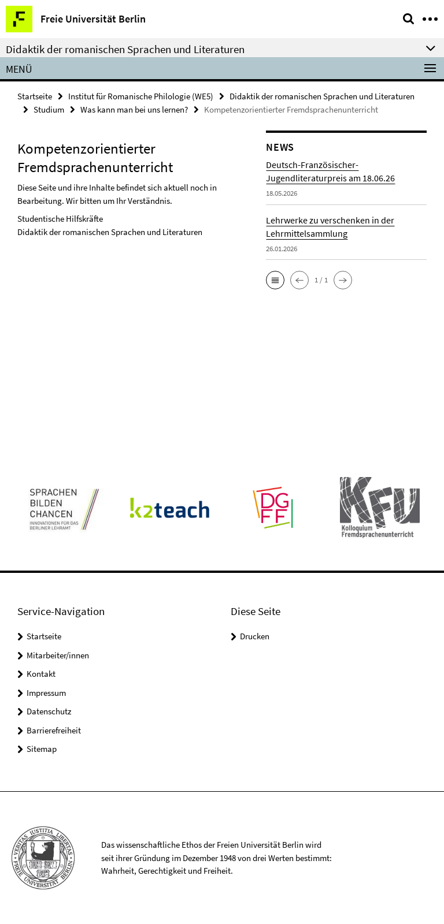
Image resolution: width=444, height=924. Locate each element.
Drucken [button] (254, 636)
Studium (49, 109)
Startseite (34, 96)
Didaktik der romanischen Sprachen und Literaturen (322, 96)
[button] (275, 280)
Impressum (46, 692)
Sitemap (42, 748)
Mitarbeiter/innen (58, 655)
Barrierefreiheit (54, 730)
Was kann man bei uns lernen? (134, 109)
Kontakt (41, 673)
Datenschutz (49, 711)
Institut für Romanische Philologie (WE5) (140, 96)
